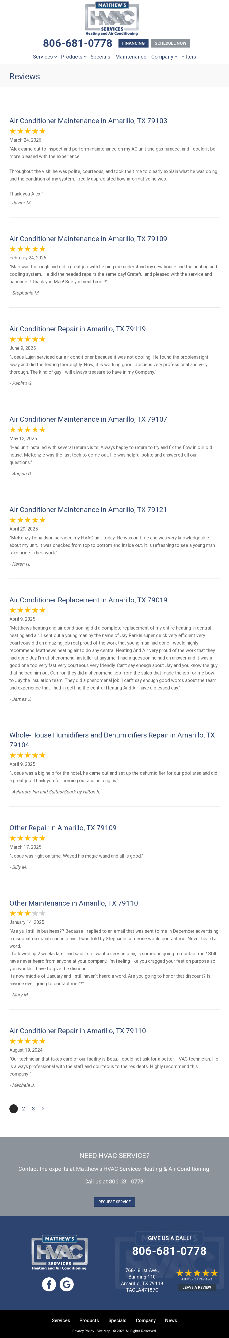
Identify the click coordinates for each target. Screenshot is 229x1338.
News (171, 1320)
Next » (43, 1108)
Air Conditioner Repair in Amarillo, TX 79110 (77, 1031)
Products (71, 57)
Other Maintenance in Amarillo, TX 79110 (73, 903)
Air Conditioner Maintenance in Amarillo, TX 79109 (88, 239)
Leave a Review (197, 1287)
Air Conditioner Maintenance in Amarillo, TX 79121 (88, 509)
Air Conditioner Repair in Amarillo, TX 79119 (77, 329)
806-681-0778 (126, 1181)
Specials (100, 57)
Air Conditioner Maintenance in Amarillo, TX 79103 (88, 121)
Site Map (103, 1331)
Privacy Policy (83, 1331)
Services (43, 57)
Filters (188, 57)
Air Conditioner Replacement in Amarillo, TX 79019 (88, 600)
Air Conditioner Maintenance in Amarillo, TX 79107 (88, 419)
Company (162, 57)
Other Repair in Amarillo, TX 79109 (63, 828)
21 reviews (203, 1279)
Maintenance (130, 57)
